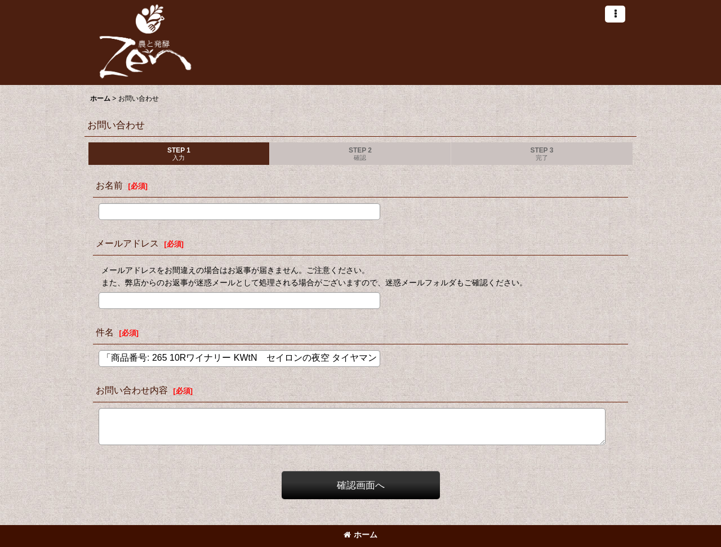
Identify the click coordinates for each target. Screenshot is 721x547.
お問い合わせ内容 (132, 390)
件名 (105, 332)
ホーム (360, 534)
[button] (615, 14)
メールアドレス (127, 243)
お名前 (109, 185)
